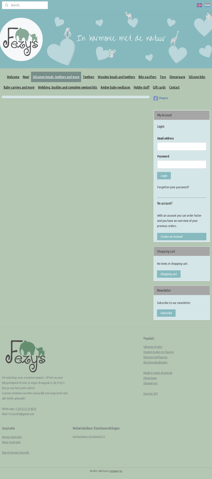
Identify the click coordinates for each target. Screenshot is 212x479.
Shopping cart (168, 274)
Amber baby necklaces (115, 87)
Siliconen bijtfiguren (155, 357)
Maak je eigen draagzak (157, 373)
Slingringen (150, 378)
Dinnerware (177, 77)
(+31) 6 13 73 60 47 (26, 409)
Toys (163, 77)
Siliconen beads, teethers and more (56, 77)
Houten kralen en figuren (158, 352)
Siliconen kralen (152, 347)
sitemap (114, 471)
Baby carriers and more (19, 87)
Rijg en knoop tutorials (15, 452)
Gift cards (159, 87)
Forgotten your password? (173, 187)
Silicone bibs (197, 77)
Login (164, 175)
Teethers (88, 77)
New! (26, 77)
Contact (174, 87)
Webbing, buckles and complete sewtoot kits (67, 87)
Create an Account (172, 236)
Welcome (13, 77)
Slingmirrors (150, 383)
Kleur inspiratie (11, 442)
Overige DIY (150, 393)
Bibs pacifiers (147, 77)
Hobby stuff (141, 87)
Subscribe (166, 313)
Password (163, 156)
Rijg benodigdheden (155, 362)
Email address (165, 138)
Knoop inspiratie (12, 437)
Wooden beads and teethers (116, 77)
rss (121, 471)
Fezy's (160, 98)
